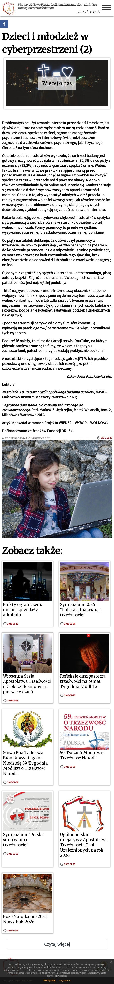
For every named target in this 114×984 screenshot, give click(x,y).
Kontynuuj (49, 980)
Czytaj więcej (57, 944)
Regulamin (65, 980)
